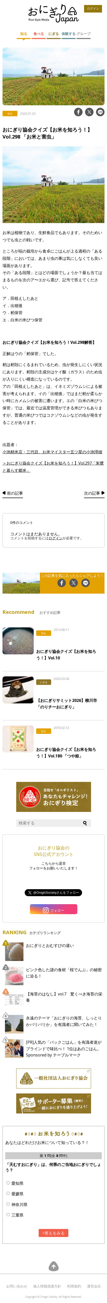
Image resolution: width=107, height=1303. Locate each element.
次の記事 (92, 493)
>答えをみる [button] (53, 1233)
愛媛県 (17, 1193)
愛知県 (17, 1183)
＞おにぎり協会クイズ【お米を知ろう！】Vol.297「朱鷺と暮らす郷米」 (53, 466)
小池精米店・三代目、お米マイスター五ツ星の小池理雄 (52, 452)
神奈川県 (19, 1204)
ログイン (93, 8)
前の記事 (15, 493)
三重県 (17, 1215)
